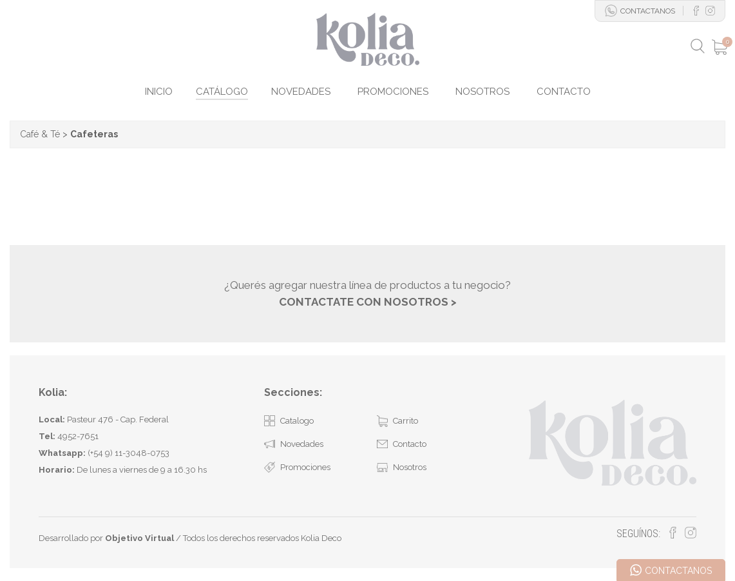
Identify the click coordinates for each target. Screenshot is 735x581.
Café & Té (40, 134)
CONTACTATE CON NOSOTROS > (368, 301)
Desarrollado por (106, 538)
